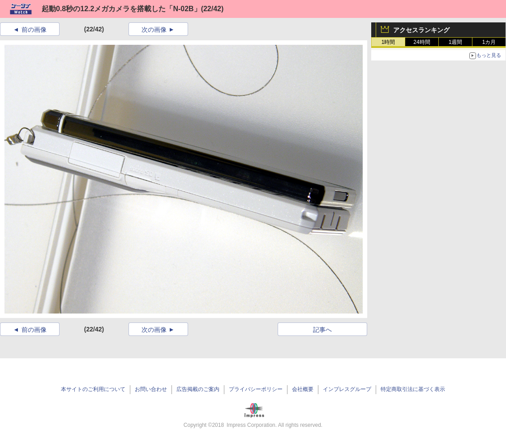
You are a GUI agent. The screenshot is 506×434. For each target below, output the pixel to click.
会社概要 (302, 389)
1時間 (388, 42)
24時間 (421, 42)
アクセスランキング (421, 30)
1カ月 (489, 42)
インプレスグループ (347, 389)
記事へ (322, 329)
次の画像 (154, 29)
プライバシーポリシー (256, 389)
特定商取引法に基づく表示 (413, 389)
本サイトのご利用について (93, 389)
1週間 (456, 42)
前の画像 (34, 29)
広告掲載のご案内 (197, 389)
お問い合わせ (151, 389)
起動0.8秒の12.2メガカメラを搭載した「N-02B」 (121, 9)
